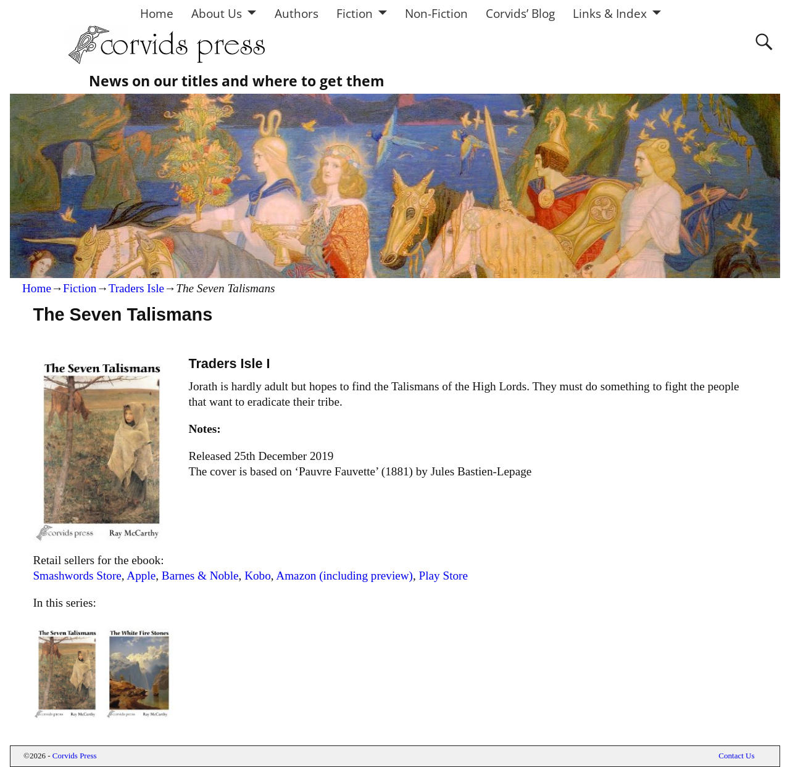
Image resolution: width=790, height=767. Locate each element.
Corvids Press (74, 755)
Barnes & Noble (200, 575)
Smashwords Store (77, 575)
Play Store (443, 575)
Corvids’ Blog (520, 13)
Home (156, 13)
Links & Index (610, 13)
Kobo (257, 575)
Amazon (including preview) (344, 575)
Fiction (354, 13)
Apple (141, 575)
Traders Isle (136, 288)
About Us (216, 13)
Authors (296, 13)
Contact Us (736, 755)
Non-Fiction (436, 13)
